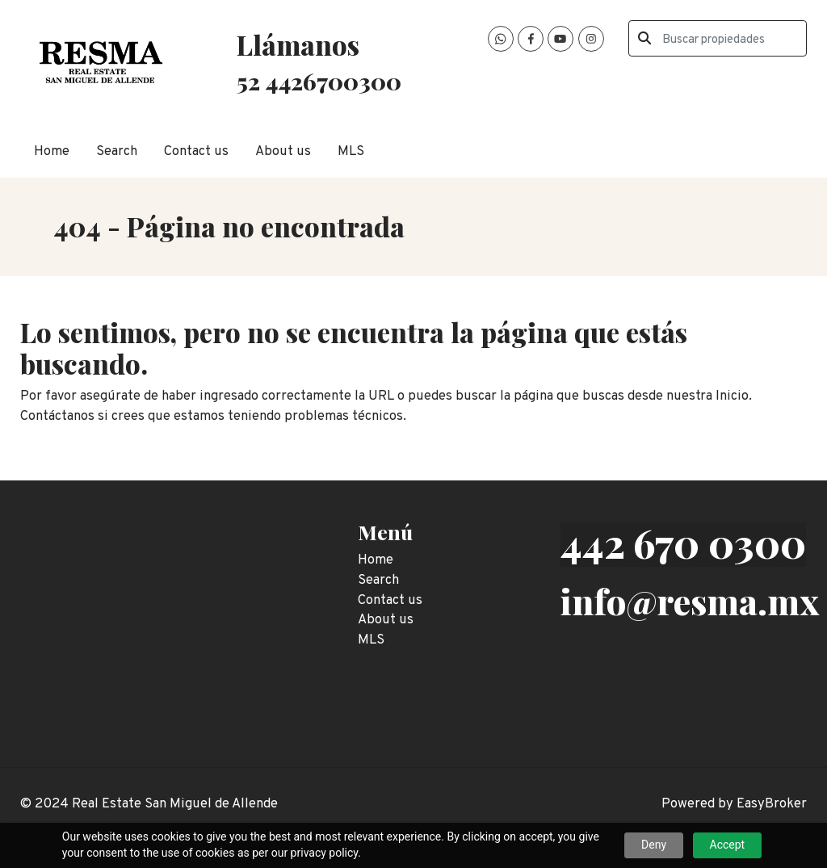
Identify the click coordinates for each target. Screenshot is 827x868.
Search (116, 151)
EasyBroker (772, 803)
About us (283, 151)
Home (51, 151)
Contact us (196, 151)
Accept (727, 844)
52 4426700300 (319, 80)
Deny (653, 844)
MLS (351, 151)
